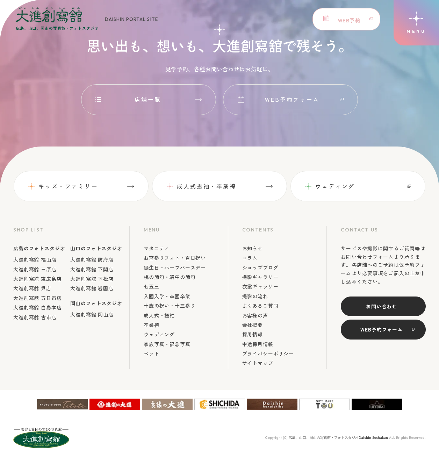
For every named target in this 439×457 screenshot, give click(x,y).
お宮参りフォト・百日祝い (175, 257)
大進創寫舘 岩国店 (92, 288)
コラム (250, 257)
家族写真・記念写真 (167, 344)
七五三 (151, 286)
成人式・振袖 (159, 315)
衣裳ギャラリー (260, 286)
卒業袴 (151, 324)
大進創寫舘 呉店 (32, 288)
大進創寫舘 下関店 (92, 269)
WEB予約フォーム (292, 99)
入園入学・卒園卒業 (167, 296)
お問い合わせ (381, 306)
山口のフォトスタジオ (96, 248)
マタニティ (157, 248)
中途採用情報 (257, 344)
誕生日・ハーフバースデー (175, 267)
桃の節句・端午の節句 (169, 276)
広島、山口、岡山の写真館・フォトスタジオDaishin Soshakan (338, 437)
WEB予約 (348, 19)
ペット (151, 353)
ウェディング (335, 186)
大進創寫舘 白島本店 (37, 307)
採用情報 (252, 334)
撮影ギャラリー (260, 276)
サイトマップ (257, 362)
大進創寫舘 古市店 (35, 317)
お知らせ (252, 248)
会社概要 (252, 324)
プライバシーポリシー (268, 353)
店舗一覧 (148, 99)
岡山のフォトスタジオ (96, 303)
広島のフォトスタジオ (39, 248)
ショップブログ (260, 267)
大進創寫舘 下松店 (92, 278)
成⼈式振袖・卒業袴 (206, 186)
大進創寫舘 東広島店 (37, 278)
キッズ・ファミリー (68, 186)
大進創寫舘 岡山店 (92, 314)
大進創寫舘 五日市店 (37, 297)
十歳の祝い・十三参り (169, 305)
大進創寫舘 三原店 (35, 269)
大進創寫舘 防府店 (92, 259)
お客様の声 (255, 315)
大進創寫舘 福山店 (35, 259)
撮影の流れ (255, 296)
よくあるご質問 (260, 305)
